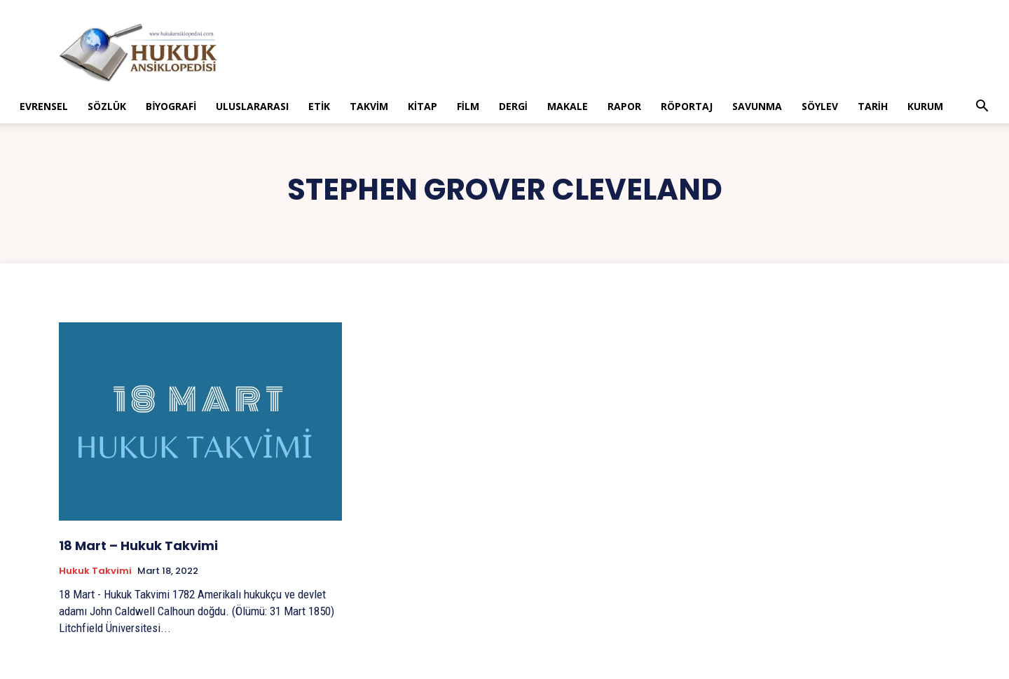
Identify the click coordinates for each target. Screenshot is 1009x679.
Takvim (369, 106)
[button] (982, 107)
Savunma (757, 106)
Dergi (513, 106)
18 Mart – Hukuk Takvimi (138, 545)
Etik (319, 106)
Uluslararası (252, 106)
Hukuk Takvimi (95, 571)
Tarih (873, 106)
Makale (567, 106)
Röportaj (687, 106)
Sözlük (107, 106)
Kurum (925, 106)
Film (468, 106)
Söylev (820, 106)
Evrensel (44, 106)
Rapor (624, 106)
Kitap (422, 106)
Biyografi (171, 106)
